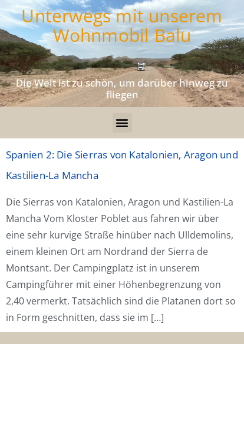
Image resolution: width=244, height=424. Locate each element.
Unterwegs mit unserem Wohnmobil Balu (121, 25)
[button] (122, 122)
